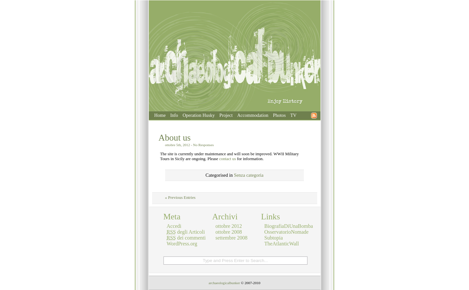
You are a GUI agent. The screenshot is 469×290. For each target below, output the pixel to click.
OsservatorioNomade (286, 232)
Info (174, 115)
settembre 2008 (232, 238)
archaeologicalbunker (224, 283)
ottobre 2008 (229, 232)
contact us (227, 159)
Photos (279, 115)
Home (160, 115)
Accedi (174, 226)
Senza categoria (248, 175)
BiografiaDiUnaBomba (288, 226)
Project (226, 115)
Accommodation (252, 115)
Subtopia (273, 238)
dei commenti (186, 238)
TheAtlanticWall (281, 243)
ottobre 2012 (229, 226)
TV (293, 115)
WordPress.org (182, 243)
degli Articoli (186, 232)
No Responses (203, 145)
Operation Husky (199, 115)
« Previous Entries (180, 197)
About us (175, 138)
